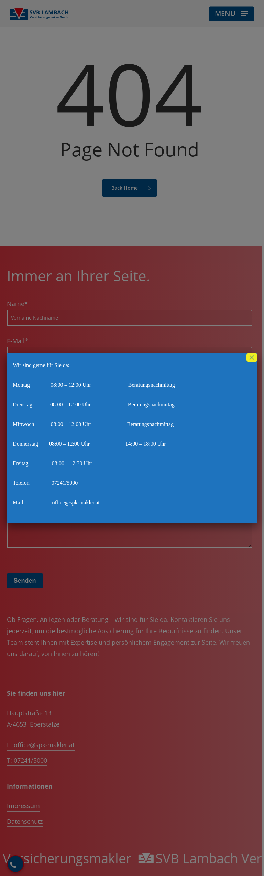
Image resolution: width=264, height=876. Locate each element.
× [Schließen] (252, 357)
